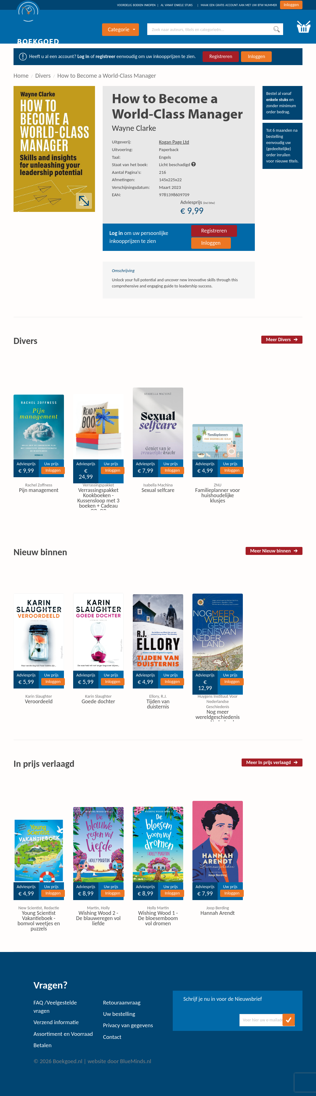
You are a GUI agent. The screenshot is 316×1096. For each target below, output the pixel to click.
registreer (105, 56)
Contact (112, 1036)
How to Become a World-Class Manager (106, 75)
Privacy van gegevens (128, 1025)
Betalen (43, 1045)
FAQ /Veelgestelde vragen (55, 1006)
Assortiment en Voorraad (63, 1033)
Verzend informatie (56, 1022)
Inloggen (291, 4)
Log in (83, 56)
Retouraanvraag (121, 1002)
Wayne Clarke (134, 128)
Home (21, 75)
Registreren (220, 56)
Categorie (121, 29)
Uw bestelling (119, 1013)
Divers (43, 75)
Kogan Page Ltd (174, 142)
